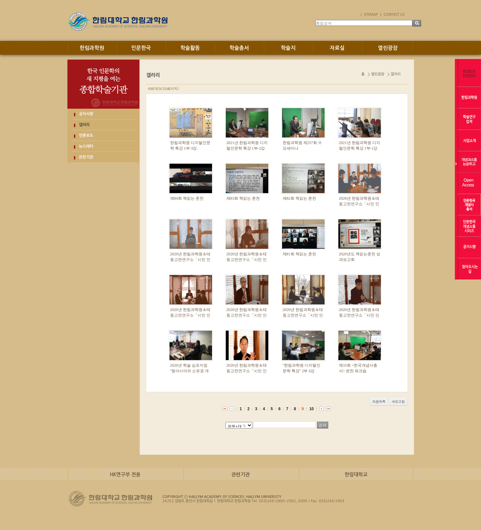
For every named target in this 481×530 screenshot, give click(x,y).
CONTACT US (393, 14)
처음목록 (378, 401)
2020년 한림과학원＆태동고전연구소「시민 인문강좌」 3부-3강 (359, 204)
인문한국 (141, 48)
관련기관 (86, 157)
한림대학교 (356, 474)
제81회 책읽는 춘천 (299, 254)
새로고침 (398, 401)
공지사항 (86, 114)
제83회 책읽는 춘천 (243, 198)
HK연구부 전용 (125, 474)
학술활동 (190, 48)
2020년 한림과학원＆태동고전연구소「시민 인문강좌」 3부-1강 (246, 259)
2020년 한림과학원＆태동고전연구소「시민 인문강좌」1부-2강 (246, 371)
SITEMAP (371, 14)
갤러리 (84, 125)
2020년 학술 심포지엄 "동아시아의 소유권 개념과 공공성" (189, 371)
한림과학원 (92, 48)
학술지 (288, 48)
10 (311, 409)
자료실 (337, 48)
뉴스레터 (86, 146)
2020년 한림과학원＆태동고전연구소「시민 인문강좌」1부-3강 (303, 315)
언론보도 (86, 135)
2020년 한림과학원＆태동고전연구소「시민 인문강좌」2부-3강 (190, 315)
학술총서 (239, 48)
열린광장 (388, 48)
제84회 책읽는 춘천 (187, 198)
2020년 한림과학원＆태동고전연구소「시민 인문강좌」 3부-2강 (190, 259)
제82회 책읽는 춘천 (299, 198)
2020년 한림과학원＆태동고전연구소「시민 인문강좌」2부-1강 (359, 315)
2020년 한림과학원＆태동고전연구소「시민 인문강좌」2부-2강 (246, 315)
